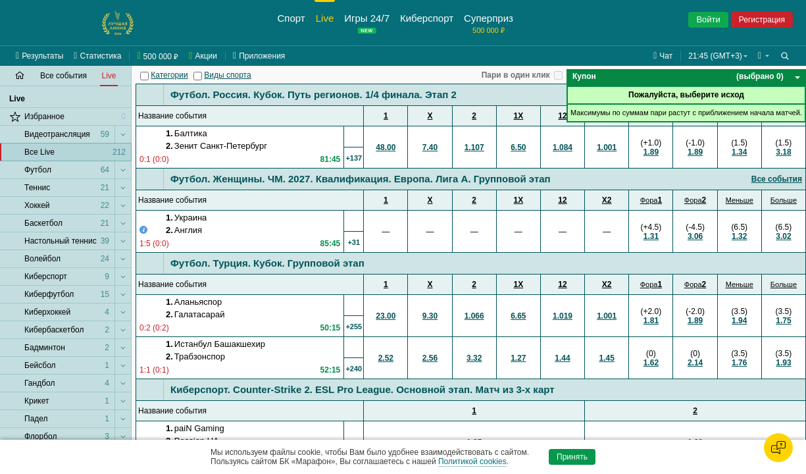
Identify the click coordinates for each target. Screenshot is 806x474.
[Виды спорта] (197, 76)
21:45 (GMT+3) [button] (715, 56)
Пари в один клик (516, 75)
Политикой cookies (472, 461)
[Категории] (144, 76)
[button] (763, 56)
